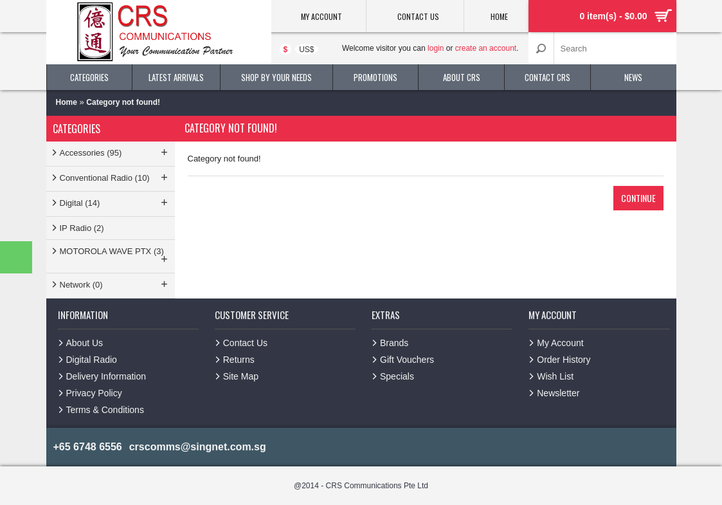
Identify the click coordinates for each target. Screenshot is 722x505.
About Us (85, 343)
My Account (560, 343)
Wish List (555, 376)
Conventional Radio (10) (115, 177)
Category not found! (123, 102)
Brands (394, 343)
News (633, 77)
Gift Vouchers (407, 359)
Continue (638, 198)
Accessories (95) (115, 152)
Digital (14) (115, 202)
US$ (306, 49)
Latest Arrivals (176, 77)
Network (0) (115, 284)
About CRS (461, 77)
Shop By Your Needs (276, 77)
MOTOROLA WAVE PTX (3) (115, 256)
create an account (485, 48)
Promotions (375, 77)
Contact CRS (547, 77)
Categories (89, 77)
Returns (239, 359)
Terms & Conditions (105, 410)
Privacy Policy (94, 393)
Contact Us (245, 343)
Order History (563, 359)
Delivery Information (106, 376)
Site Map (240, 376)
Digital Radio (91, 359)
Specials (397, 376)
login (436, 48)
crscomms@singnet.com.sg (197, 446)
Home (66, 102)
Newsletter (558, 393)
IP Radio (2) (82, 228)
